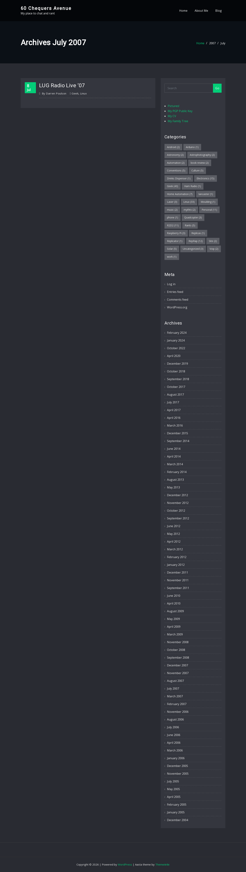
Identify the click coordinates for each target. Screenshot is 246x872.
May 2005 (173, 789)
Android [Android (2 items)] (173, 147)
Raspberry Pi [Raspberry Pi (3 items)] (176, 233)
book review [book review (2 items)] (200, 162)
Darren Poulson (54, 93)
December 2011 (177, 572)
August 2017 (175, 395)
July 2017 (173, 402)
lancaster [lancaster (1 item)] (206, 194)
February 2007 (176, 704)
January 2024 (176, 340)
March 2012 (175, 549)
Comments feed (177, 300)
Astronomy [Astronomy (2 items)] (175, 155)
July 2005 (173, 781)
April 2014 (173, 456)
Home (183, 11)
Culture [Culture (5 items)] (197, 170)
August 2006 (175, 719)
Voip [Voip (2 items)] (214, 248)
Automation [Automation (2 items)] (176, 162)
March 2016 (175, 425)
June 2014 (173, 449)
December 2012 (177, 495)
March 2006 (175, 750)
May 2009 (173, 619)
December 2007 (177, 665)
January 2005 (176, 812)
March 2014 (175, 464)
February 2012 (176, 557)
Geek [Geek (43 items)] (172, 186)
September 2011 (178, 588)
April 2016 (173, 418)
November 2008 (178, 642)
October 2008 (176, 650)
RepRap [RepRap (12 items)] (196, 241)
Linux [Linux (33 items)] (189, 201)
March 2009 (175, 634)
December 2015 (177, 433)
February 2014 (176, 472)
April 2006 (173, 743)
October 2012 (176, 511)
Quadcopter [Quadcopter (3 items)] (193, 217)
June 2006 (173, 735)
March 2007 (175, 696)
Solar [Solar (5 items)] (172, 248)
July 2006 (173, 727)
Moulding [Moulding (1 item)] (208, 201)
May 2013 (173, 487)
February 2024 (176, 333)
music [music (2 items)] (172, 209)
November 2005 (178, 774)
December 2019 (177, 364)
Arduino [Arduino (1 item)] (192, 147)
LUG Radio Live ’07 (62, 85)
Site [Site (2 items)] (213, 241)
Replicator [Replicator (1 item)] (174, 241)
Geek (75, 93)
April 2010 (173, 603)
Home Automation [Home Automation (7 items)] (179, 194)
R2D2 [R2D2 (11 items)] (173, 225)
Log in (171, 284)
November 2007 (178, 673)
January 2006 (176, 758)
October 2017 (176, 387)
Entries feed (175, 292)
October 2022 (176, 348)
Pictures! (173, 106)
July (223, 43)
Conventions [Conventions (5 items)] (176, 170)
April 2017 (173, 410)
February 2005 (176, 805)
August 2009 (175, 611)
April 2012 (173, 541)
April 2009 (173, 627)
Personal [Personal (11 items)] (209, 209)
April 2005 (173, 797)
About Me (201, 11)
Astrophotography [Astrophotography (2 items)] (202, 155)
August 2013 (175, 480)
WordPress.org (177, 307)
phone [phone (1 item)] (172, 217)
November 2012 (178, 503)
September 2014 (178, 441)
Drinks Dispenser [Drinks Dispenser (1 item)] (179, 178)
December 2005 (177, 766)
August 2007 (175, 681)
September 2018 (178, 379)
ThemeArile (162, 864)
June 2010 (173, 596)
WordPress (125, 864)
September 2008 (178, 658)
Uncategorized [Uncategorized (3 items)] (193, 248)
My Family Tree (178, 121)
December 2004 (177, 820)
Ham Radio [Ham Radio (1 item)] (192, 186)
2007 (212, 43)
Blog (218, 11)
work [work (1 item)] (172, 256)
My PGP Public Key (180, 111)
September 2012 (178, 518)
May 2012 (173, 534)
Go (217, 88)
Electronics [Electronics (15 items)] (205, 178)
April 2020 (173, 356)
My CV (172, 116)
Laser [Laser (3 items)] (172, 201)
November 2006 (178, 712)
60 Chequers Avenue (46, 8)
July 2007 (173, 688)
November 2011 (178, 580)
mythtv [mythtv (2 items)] (190, 209)
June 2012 (173, 526)
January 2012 (176, 565)
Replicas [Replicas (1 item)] (198, 233)
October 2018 (176, 371)
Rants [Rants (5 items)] (190, 225)
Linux (83, 93)
